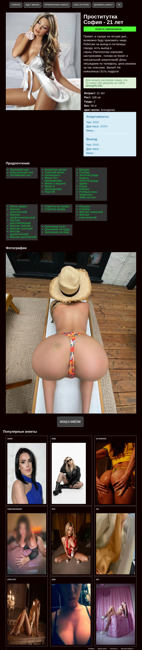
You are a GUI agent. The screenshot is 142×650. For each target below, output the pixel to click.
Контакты (113, 648)
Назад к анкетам (70, 421)
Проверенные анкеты (56, 5)
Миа (97, 579)
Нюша (54, 438)
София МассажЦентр (14, 509)
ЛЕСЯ (53, 509)
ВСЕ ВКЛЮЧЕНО (101, 438)
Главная (15, 5)
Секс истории (81, 5)
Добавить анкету (103, 5)
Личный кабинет (127, 648)
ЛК (119, 5)
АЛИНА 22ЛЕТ (12, 579)
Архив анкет (102, 648)
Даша (54, 579)
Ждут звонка (32, 5)
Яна (97, 509)
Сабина (9, 438)
